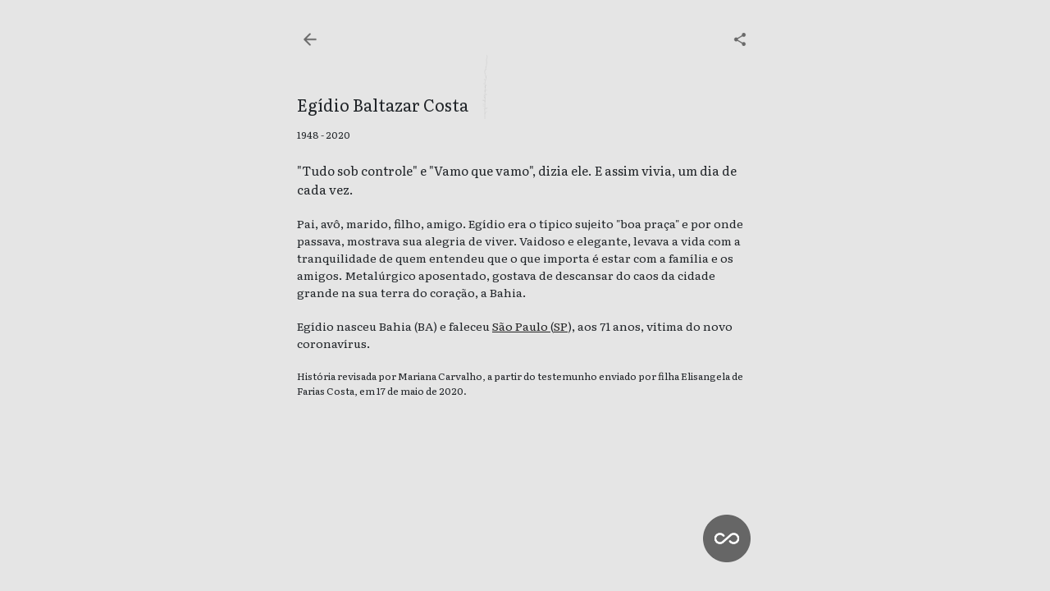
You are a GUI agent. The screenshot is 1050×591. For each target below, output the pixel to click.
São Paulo (521, 326)
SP (561, 326)
